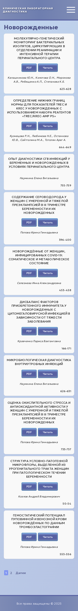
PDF (29, 67)
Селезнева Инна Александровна (39, 283)
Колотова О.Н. (45, 77)
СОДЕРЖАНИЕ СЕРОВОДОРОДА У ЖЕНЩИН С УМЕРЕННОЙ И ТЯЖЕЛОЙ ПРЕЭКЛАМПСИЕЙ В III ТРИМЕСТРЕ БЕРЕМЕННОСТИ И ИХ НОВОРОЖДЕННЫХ (39, 204)
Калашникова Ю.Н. (21, 77)
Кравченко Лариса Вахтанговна (39, 341)
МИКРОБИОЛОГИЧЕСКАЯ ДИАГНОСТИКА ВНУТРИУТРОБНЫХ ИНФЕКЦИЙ (39, 362)
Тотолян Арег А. (55, 140)
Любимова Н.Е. (42, 136)
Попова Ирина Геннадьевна (39, 232)
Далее (21, 573)
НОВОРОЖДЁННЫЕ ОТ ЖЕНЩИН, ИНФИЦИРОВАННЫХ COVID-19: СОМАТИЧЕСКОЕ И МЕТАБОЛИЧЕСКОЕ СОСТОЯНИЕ (39, 257)
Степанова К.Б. (54, 81)
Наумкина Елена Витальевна (39, 178)
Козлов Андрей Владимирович (39, 496)
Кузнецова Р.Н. (20, 136)
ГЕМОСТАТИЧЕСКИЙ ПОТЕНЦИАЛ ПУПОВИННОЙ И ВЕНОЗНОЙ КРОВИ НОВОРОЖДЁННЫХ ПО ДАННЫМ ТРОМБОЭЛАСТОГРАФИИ (39, 521)
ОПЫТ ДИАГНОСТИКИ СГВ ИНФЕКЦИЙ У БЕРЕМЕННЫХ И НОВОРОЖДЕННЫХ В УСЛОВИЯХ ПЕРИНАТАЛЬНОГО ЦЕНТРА (39, 162)
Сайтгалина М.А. (31, 140)
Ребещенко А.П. (31, 81)
